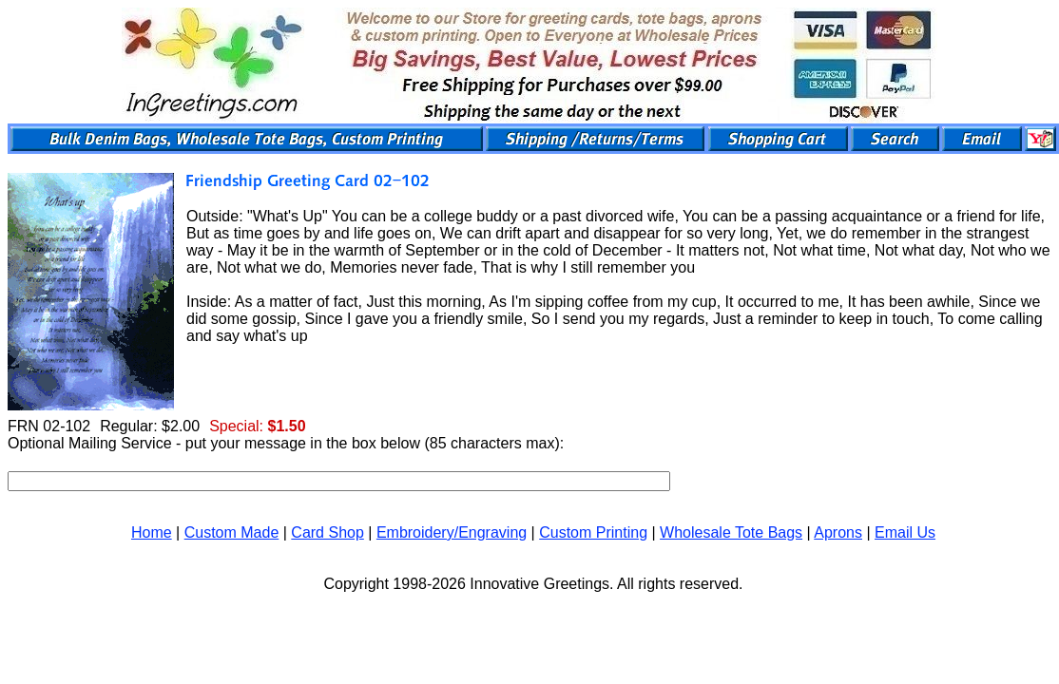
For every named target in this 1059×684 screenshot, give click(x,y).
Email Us (905, 532)
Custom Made (231, 532)
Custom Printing (593, 532)
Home (151, 532)
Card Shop (327, 532)
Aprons (838, 532)
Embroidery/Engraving (451, 532)
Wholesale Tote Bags (731, 532)
